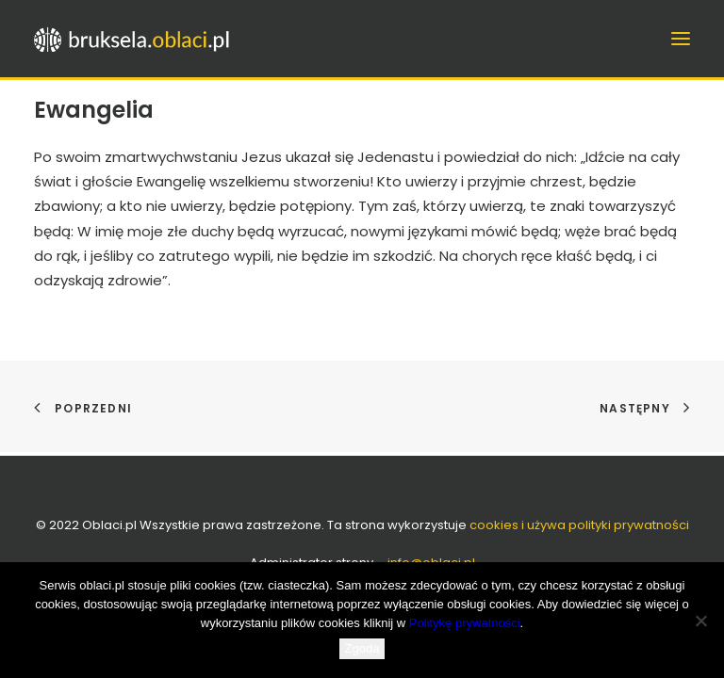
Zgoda (362, 648)
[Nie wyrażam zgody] (700, 620)
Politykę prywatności (464, 623)
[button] (680, 38)
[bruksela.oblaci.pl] (133, 38)
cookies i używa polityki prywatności (579, 525)
